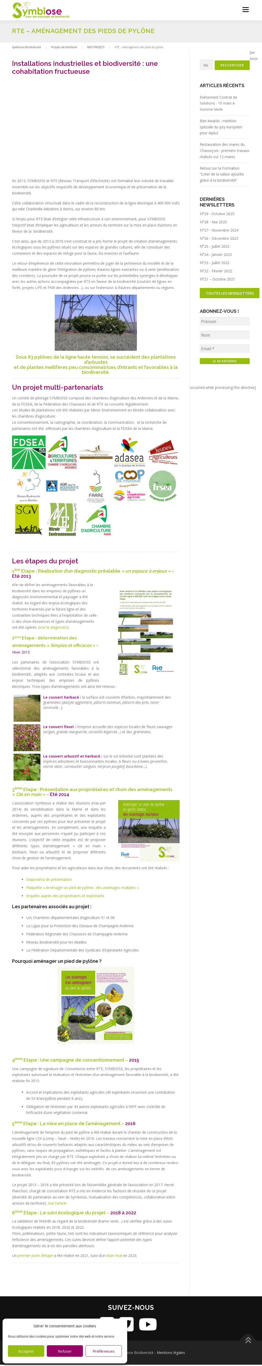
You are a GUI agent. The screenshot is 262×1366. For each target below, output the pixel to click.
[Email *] (225, 351)
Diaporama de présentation (49, 880)
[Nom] (225, 337)
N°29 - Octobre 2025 (217, 215)
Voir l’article (57, 1204)
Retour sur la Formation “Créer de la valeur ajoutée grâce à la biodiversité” (222, 175)
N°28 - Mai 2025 (213, 223)
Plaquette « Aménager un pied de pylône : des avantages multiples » (82, 888)
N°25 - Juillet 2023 (215, 248)
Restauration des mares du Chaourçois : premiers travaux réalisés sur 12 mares (224, 152)
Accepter (26, 1351)
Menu (245, 9)
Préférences (104, 1351)
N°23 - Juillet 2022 (215, 264)
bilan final (114, 1256)
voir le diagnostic (53, 628)
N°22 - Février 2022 (216, 272)
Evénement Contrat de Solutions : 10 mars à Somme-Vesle (218, 104)
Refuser (65, 1351)
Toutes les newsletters (230, 295)
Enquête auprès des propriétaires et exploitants (65, 897)
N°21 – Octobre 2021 (217, 280)
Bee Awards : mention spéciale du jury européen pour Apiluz (221, 128)
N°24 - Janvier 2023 (216, 256)
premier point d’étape (35, 1256)
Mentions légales (171, 1353)
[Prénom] (225, 323)
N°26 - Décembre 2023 (219, 239)
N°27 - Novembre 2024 (219, 231)
